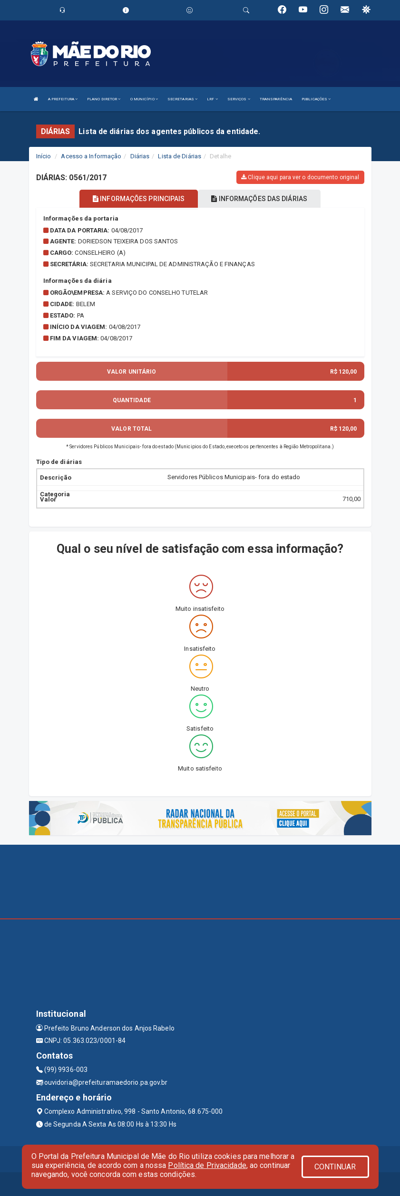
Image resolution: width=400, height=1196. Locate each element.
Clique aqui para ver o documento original (300, 177)
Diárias (140, 156)
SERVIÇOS (238, 99)
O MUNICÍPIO (144, 99)
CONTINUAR (335, 1166)
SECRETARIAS (182, 99)
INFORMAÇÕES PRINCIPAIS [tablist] (139, 199)
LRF (212, 99)
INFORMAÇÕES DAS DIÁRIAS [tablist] (259, 199)
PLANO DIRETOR (104, 99)
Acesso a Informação (91, 156)
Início (43, 156)
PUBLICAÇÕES (316, 99)
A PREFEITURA (63, 99)
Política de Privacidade (207, 1165)
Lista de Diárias (179, 156)
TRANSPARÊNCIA (276, 99)
